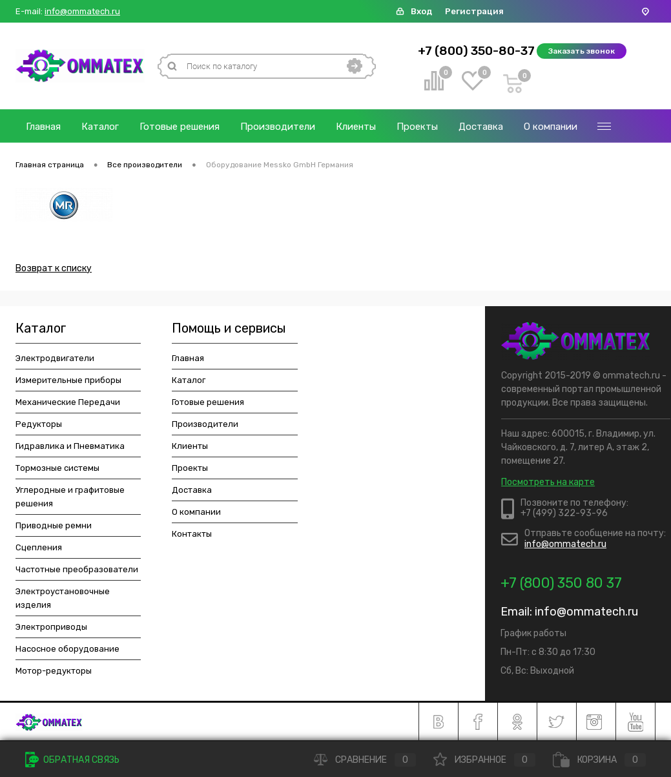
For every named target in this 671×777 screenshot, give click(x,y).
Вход (421, 11)
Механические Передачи (67, 402)
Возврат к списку (53, 268)
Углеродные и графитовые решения (70, 496)
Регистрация (474, 11)
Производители (277, 126)
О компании (550, 126)
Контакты (192, 534)
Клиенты (356, 126)
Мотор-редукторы (53, 671)
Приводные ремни (53, 525)
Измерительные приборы (68, 380)
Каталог (100, 126)
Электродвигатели (54, 358)
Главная (43, 126)
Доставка (481, 126)
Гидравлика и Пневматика (70, 446)
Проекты (417, 126)
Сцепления (38, 547)
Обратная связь (72, 759)
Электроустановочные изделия (62, 598)
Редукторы (38, 424)
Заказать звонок (581, 51)
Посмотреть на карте (548, 482)
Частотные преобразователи (76, 569)
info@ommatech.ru (82, 11)
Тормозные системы (57, 468)
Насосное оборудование (67, 649)
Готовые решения (179, 126)
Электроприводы (51, 627)
